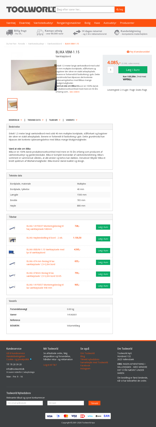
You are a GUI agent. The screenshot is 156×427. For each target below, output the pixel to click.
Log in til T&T (50, 364)
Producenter (127, 23)
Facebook (85, 365)
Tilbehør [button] (53, 120)
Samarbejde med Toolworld (94, 362)
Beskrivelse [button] (14, 120)
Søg (120, 9)
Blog (82, 356)
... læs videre (74, 91)
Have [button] (97, 23)
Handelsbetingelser (15, 356)
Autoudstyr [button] (110, 23)
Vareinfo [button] (70, 120)
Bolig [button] (87, 23)
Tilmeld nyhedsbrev (89, 359)
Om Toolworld (87, 353)
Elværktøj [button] (24, 23)
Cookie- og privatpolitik (19, 359)
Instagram (85, 368)
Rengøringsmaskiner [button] (69, 23)
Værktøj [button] (11, 23)
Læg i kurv (133, 70)
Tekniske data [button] (34, 120)
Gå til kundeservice (15, 353)
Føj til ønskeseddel (138, 51)
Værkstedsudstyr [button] (43, 23)
